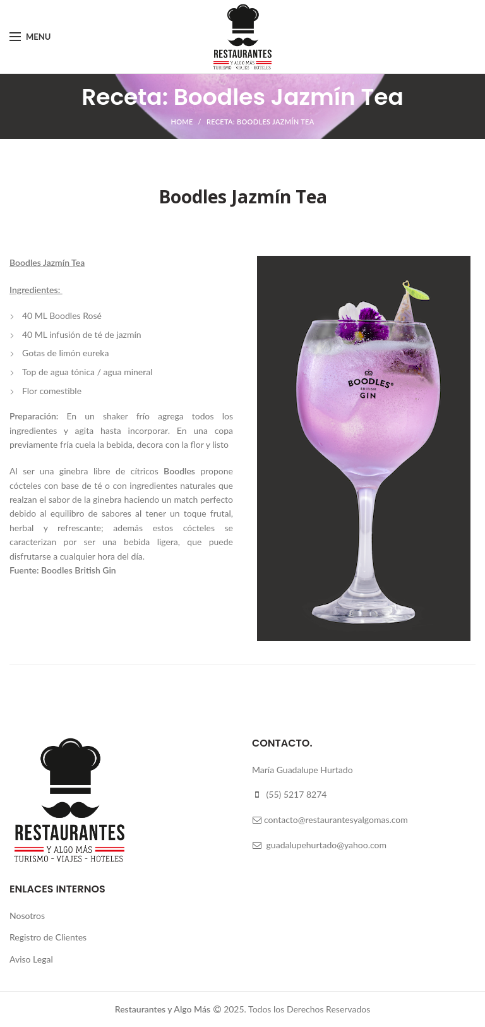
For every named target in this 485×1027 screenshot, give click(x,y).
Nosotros (27, 915)
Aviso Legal (31, 959)
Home (182, 121)
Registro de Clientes (48, 937)
